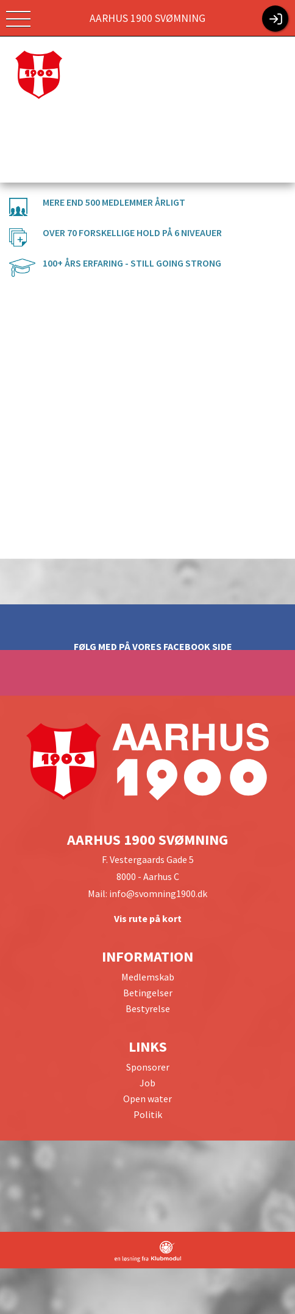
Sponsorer (147, 1067)
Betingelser (147, 993)
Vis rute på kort (148, 918)
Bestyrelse (148, 1008)
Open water (147, 1098)
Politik (147, 1114)
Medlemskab (147, 977)
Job (147, 1083)
